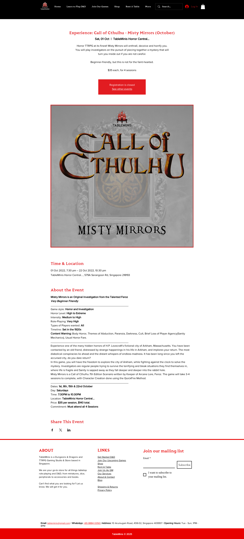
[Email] (158, 464)
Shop (100, 463)
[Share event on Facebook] (52, 430)
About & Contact (106, 477)
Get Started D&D (106, 457)
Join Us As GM (105, 470)
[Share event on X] (60, 430)
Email (147, 458)
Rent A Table (104, 467)
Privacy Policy (105, 490)
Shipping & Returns (108, 486)
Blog (100, 480)
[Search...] (168, 6)
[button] (100, 6)
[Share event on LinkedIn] (68, 430)
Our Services (104, 473)
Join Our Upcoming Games (112, 460)
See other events (122, 88)
